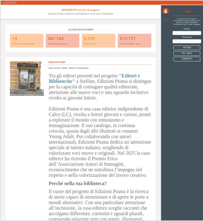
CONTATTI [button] (186, 59)
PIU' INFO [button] (187, 53)
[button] (166, 11)
